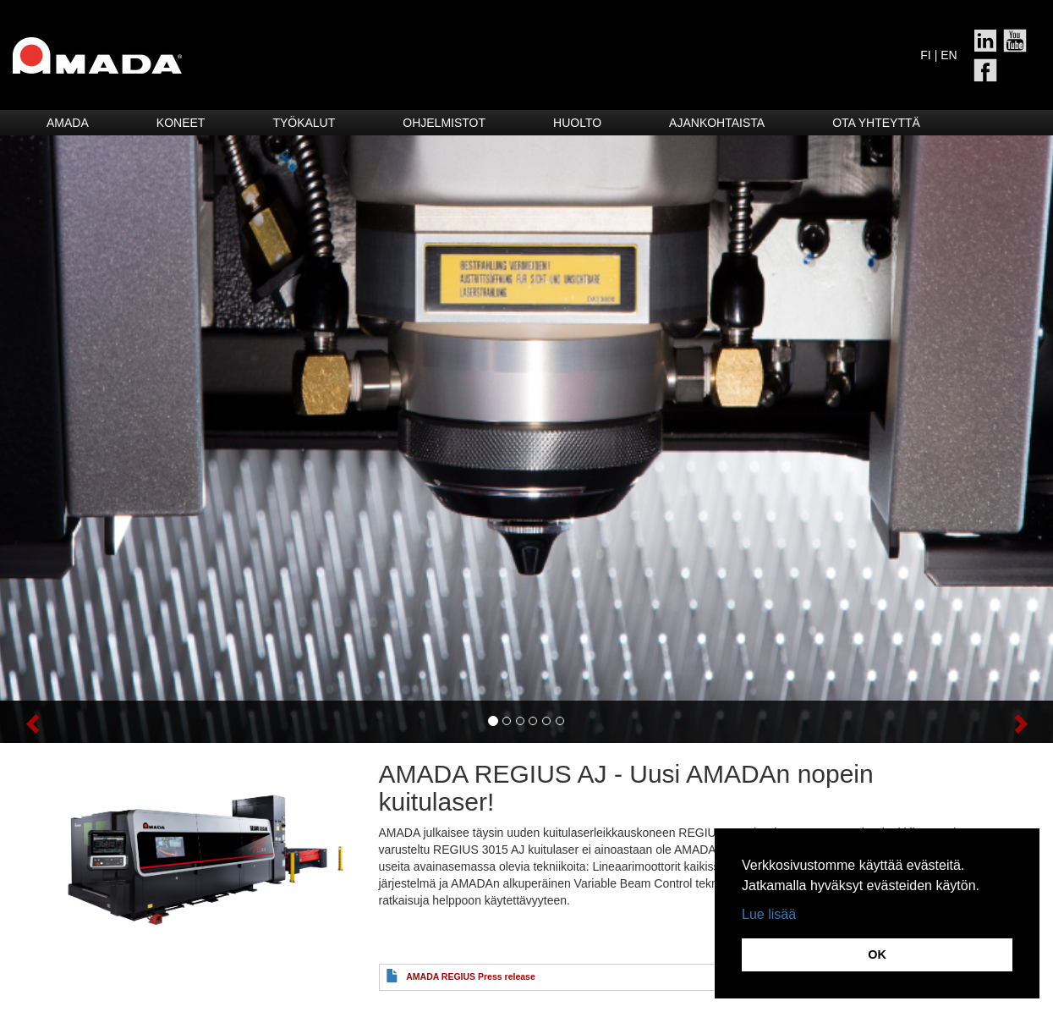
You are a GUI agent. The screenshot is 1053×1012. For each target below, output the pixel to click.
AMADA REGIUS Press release (470, 976)
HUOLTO (577, 122)
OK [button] (877, 954)
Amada (68, 122)
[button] (79, 722)
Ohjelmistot (444, 122)
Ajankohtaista (717, 122)
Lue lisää (769, 914)
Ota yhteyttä (876, 122)
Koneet (181, 122)
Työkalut (303, 122)
